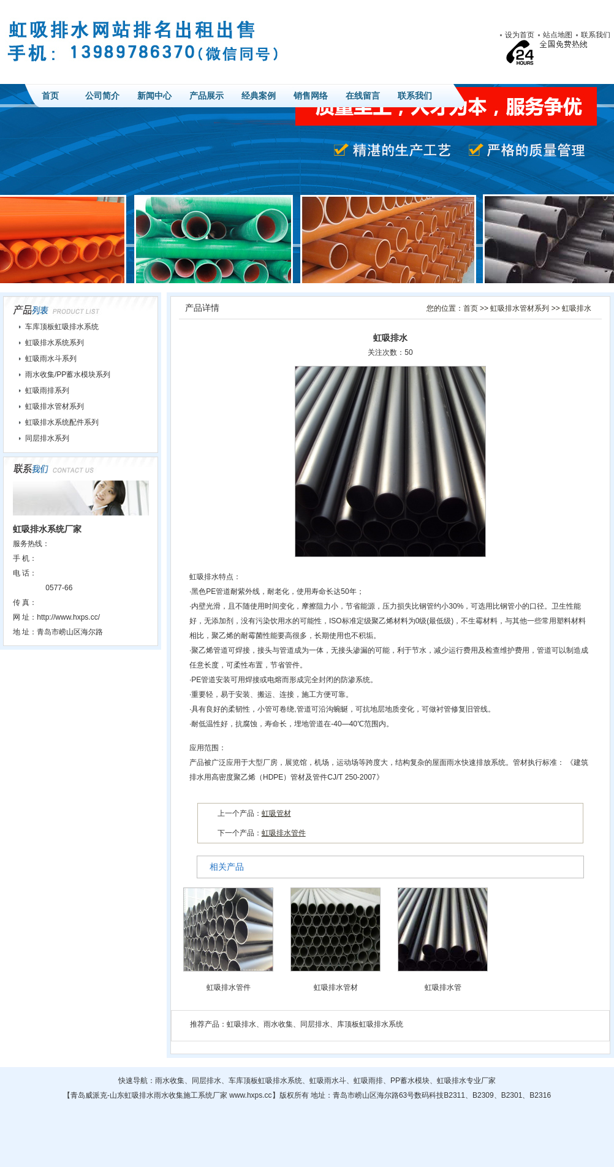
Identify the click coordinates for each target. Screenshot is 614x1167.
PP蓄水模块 (410, 1080)
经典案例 (258, 96)
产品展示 (206, 96)
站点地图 (557, 35)
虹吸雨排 (368, 1080)
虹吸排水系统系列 (54, 342)
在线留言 (363, 96)
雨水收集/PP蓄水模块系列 (67, 374)
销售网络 (311, 96)
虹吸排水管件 (284, 833)
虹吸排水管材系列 (519, 308)
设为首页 (519, 35)
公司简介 (102, 96)
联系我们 (595, 35)
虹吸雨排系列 (47, 390)
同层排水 (315, 1024)
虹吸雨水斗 (327, 1080)
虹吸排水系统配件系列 (62, 422)
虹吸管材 (276, 813)
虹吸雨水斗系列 (51, 358)
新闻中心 (154, 96)
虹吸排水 (576, 308)
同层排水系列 (47, 438)
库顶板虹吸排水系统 (370, 1024)
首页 (50, 96)
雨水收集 (278, 1024)
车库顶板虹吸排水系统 (62, 326)
